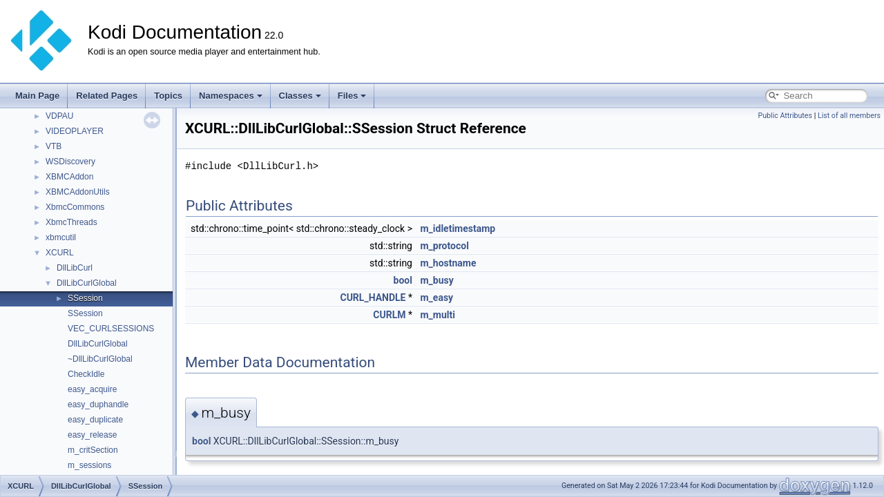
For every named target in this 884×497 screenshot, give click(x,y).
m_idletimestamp (457, 228)
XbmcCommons (75, 207)
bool (403, 280)
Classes (300, 95)
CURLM (389, 314)
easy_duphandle (98, 404)
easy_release (92, 435)
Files (352, 95)
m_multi (437, 314)
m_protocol (444, 245)
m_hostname (448, 263)
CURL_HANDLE (372, 297)
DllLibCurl (75, 268)
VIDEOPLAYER (75, 131)
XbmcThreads (71, 222)
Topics (168, 95)
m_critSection (93, 450)
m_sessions (89, 465)
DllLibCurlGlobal (87, 283)
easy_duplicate (95, 420)
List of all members (849, 115)
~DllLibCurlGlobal (100, 359)
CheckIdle (86, 374)
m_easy (436, 297)
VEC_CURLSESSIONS (111, 328)
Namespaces (230, 95)
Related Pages (106, 95)
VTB (53, 146)
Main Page (37, 95)
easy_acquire (92, 389)
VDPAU (59, 116)
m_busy (436, 280)
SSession (85, 298)
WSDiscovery (70, 161)
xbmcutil (61, 237)
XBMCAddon (69, 177)
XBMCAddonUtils (78, 192)
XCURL (60, 252)
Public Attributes (785, 115)
